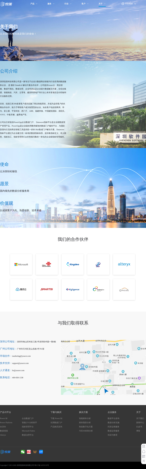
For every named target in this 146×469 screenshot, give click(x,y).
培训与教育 (112, 435)
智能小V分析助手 (29, 423)
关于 (100, 4)
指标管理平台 (28, 427)
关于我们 (140, 418)
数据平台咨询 (113, 418)
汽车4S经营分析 (86, 431)
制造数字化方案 (86, 427)
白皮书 (139, 427)
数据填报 (4, 431)
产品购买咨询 (56, 427)
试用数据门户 (56, 423)
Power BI (3, 418)
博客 (138, 431)
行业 (66, 4)
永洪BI (3, 427)
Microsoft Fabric (28, 431)
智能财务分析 (85, 418)
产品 (32, 4)
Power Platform (6, 423)
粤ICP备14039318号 (41, 465)
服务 (49, 4)
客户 (83, 4)
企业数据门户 (28, 418)
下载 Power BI (56, 418)
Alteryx (3, 435)
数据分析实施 (113, 423)
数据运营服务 (113, 431)
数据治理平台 (28, 435)
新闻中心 (140, 423)
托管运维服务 (113, 427)
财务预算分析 (85, 423)
